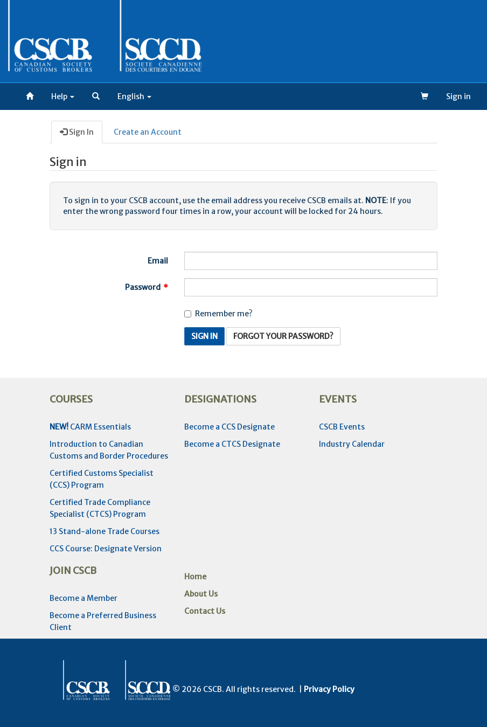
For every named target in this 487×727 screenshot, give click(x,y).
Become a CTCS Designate (232, 444)
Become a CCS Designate (229, 427)
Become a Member (83, 598)
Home (195, 576)
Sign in (458, 96)
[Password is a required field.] (310, 287)
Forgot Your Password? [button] (283, 336)
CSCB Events (342, 427)
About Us (201, 594)
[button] (96, 96)
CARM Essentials (90, 427)
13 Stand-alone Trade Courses (104, 531)
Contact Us (204, 611)
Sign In (77, 132)
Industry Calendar (352, 444)
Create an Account (148, 132)
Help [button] (62, 96)
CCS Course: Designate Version (106, 548)
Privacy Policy (329, 689)
